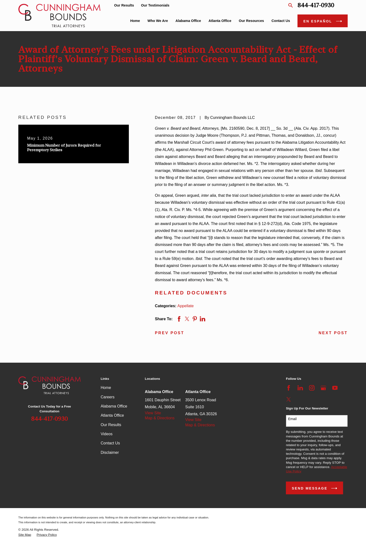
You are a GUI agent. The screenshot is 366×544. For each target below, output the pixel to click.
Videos (106, 434)
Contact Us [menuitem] (280, 21)
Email (292, 419)
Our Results (124, 5)
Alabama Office (114, 406)
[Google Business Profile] (323, 388)
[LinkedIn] (300, 388)
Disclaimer (110, 452)
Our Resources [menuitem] (251, 21)
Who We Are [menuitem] (157, 21)
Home (106, 387)
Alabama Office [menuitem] (188, 21)
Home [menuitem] (135, 21)
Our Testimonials (155, 5)
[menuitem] (24, 535)
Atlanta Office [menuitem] (219, 21)
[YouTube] (335, 388)
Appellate (185, 306)
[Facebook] (288, 388)
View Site (153, 413)
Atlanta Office (112, 415)
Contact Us (110, 443)
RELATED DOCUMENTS (191, 292)
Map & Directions (159, 418)
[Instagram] (312, 388)
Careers (107, 397)
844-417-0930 (315, 5)
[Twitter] (288, 399)
